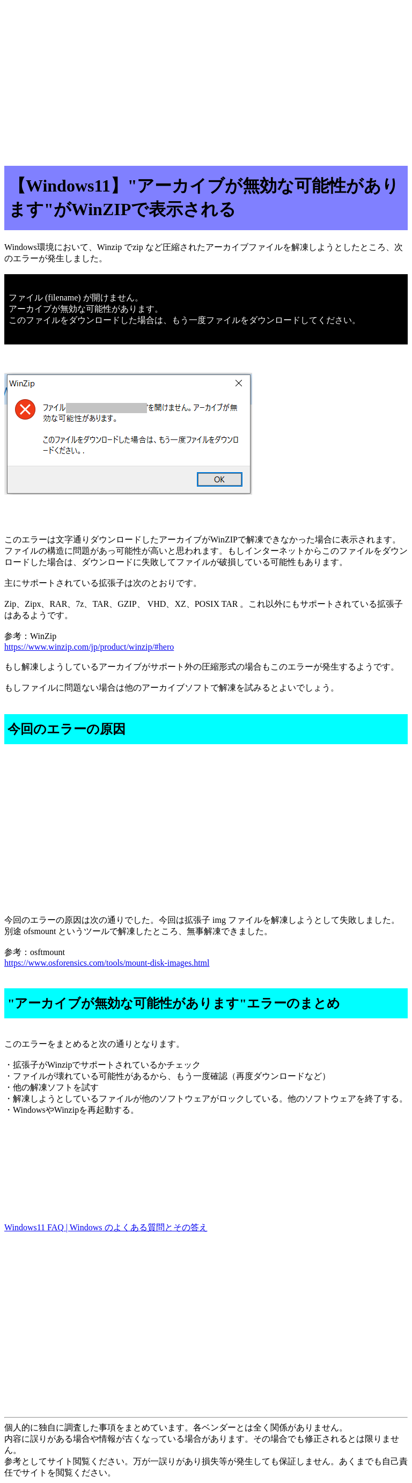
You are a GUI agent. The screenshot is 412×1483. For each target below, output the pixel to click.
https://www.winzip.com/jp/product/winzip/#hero (89, 646)
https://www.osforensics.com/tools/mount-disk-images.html (107, 962)
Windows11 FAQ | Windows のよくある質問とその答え (106, 1227)
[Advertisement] (206, 79)
